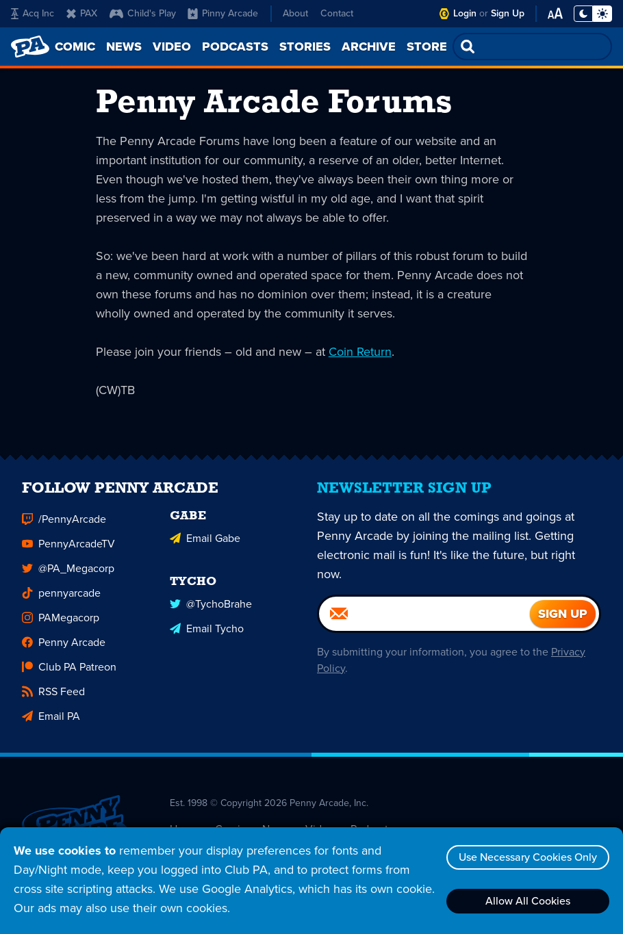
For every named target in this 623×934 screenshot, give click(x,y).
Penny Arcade (63, 647)
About (295, 13)
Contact (336, 13)
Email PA (51, 721)
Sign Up (507, 13)
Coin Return (360, 352)
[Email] (424, 618)
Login (464, 13)
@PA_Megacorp (68, 573)
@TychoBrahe (211, 609)
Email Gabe (205, 543)
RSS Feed (53, 696)
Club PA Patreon (69, 671)
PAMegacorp (60, 622)
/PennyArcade (64, 524)
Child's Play (143, 13)
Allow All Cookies (527, 901)
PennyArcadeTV (68, 548)
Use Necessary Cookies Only (528, 857)
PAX (81, 13)
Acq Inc (32, 13)
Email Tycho (207, 633)
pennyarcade (61, 598)
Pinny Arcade (223, 13)
